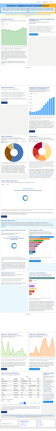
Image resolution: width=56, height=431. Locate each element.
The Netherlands (23, 422)
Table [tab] (7, 24)
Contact (40, 425)
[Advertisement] (28, 76)
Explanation (4, 102)
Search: (33, 377)
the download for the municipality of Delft (12, 284)
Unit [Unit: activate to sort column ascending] (30, 379)
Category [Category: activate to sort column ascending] (16, 379)
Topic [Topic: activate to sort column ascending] (3, 379)
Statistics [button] (38, 1)
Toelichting (32, 131)
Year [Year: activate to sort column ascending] (38, 379)
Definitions (41, 424)
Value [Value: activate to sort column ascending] (22, 379)
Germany (22, 424)
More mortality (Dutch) (34, 369)
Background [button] (45, 1)
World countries (23, 425)
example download (47, 386)
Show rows (5, 401)
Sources (40, 422)
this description (48, 396)
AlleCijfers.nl (27, 16)
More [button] (51, 1)
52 (36, 403)
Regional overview (33, 34)
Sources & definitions (48, 401)
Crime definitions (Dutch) (35, 261)
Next (39, 403)
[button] (54, 1)
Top (40, 416)
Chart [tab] (3, 24)
